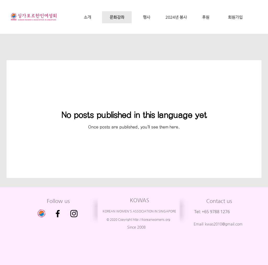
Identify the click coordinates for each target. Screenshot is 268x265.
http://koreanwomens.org (151, 219)
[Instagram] (74, 213)
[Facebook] (58, 213)
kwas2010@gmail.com (224, 224)
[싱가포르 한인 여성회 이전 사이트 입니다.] (41, 213)
